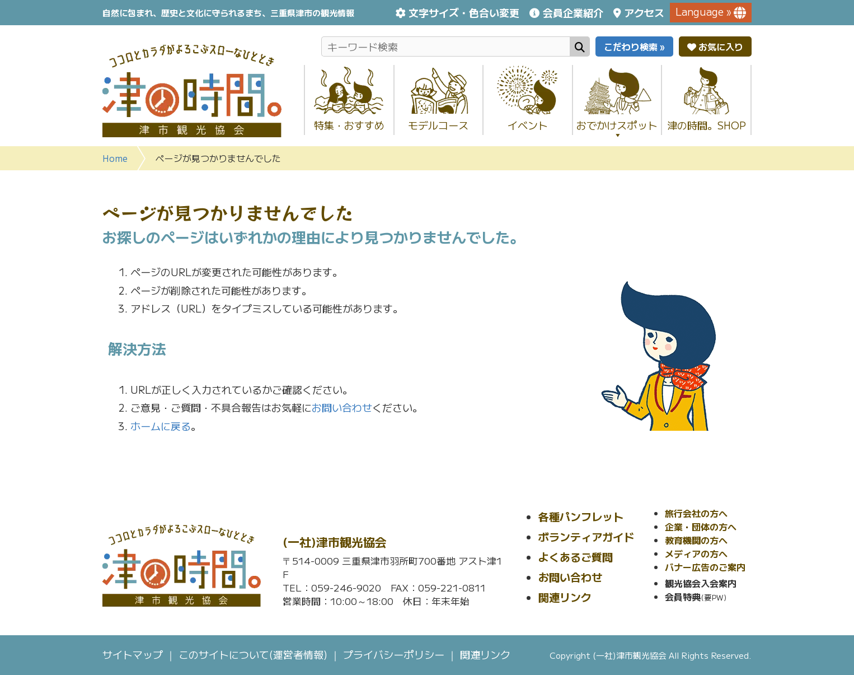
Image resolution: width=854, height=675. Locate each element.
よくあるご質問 (575, 556)
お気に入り (715, 46)
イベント (528, 125)
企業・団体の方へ (700, 526)
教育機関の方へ (696, 540)
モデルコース (438, 125)
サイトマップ (132, 654)
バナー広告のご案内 (705, 567)
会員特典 (683, 596)
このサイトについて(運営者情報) (253, 654)
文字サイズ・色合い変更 (464, 12)
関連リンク (565, 596)
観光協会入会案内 (700, 583)
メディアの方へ (696, 553)
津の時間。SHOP (706, 125)
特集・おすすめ (349, 125)
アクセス (644, 12)
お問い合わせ (342, 407)
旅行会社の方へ (696, 513)
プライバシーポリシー (393, 654)
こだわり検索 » (634, 46)
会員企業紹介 (573, 12)
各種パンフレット (580, 516)
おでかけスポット (617, 128)
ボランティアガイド (586, 536)
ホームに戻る (160, 425)
